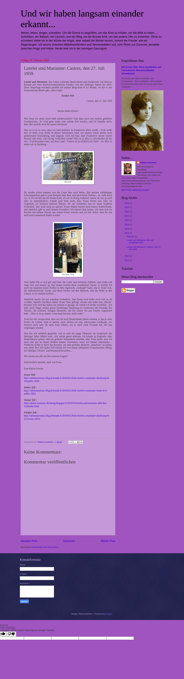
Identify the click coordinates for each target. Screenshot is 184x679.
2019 (127, 224)
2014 (127, 260)
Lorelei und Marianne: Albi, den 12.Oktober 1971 (140, 241)
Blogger (108, 614)
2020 (127, 220)
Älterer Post (108, 541)
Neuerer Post (29, 541)
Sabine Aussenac (148, 162)
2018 (127, 229)
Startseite (69, 541)
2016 (127, 233)
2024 (127, 207)
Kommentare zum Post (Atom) (44, 547)
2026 (127, 203)
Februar (131, 236)
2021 (127, 216)
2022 (127, 211)
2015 (127, 256)
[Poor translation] (11, 634)
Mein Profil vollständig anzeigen (135, 190)
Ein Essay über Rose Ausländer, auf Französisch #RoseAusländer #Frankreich (141, 70)
